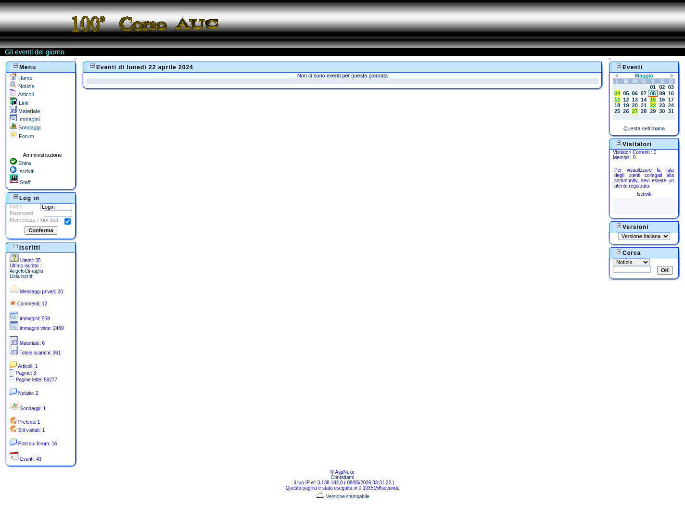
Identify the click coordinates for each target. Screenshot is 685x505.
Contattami (342, 477)
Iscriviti (22, 171)
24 (671, 105)
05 (626, 93)
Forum (22, 136)
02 (662, 87)
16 (662, 99)
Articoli (22, 94)
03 (671, 87)
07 (644, 93)
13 (635, 99)
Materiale (25, 111)
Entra (20, 163)
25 (617, 111)
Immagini (25, 119)
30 (662, 111)
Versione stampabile (342, 496)
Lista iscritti (21, 276)
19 (626, 105)
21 (644, 105)
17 (671, 99)
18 (617, 105)
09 (662, 93)
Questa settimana (644, 128)
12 (626, 99)
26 (626, 111)
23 (662, 105)
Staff (20, 182)
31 (671, 111)
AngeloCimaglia (26, 271)
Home (21, 78)
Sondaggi (25, 127)
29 (653, 111)
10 (671, 93)
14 (644, 99)
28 (644, 111)
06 (635, 93)
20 (635, 105)
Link (19, 103)
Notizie (22, 86)
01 (653, 87)
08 (653, 93)
